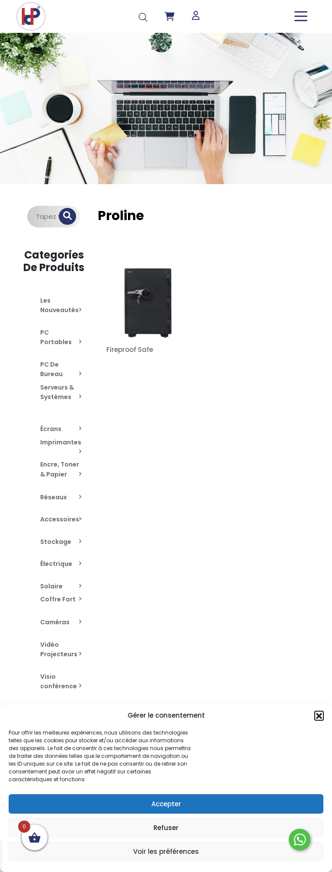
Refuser (166, 827)
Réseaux (53, 497)
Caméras (55, 622)
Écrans (50, 429)
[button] (319, 715)
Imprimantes (60, 442)
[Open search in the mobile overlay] (143, 16)
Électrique (56, 563)
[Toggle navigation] (301, 16)
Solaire (51, 586)
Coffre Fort (58, 599)
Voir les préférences (166, 851)
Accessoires (59, 519)
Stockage (55, 541)
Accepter (166, 803)
